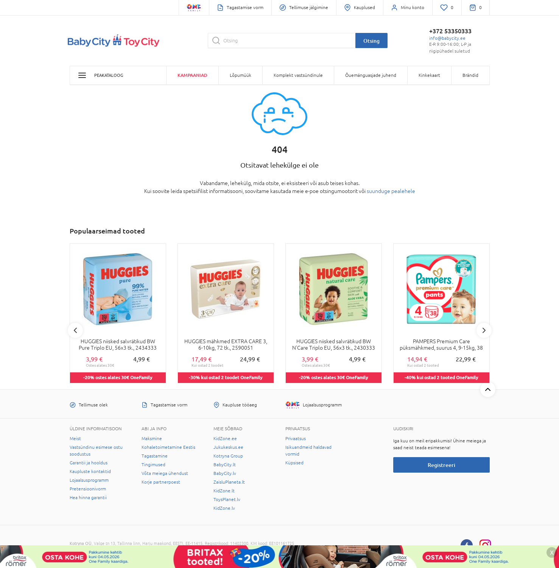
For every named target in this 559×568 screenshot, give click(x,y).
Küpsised (294, 462)
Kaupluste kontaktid (90, 471)
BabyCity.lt (224, 464)
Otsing (371, 40)
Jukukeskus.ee (228, 447)
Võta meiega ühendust (165, 473)
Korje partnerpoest (161, 482)
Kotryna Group (228, 456)
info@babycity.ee (447, 38)
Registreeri (441, 465)
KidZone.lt (224, 490)
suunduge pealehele (391, 191)
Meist (75, 438)
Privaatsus (295, 438)
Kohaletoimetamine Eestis (168, 447)
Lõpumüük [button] (240, 75)
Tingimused (153, 464)
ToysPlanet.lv (226, 499)
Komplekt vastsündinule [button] (298, 75)
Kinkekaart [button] (429, 75)
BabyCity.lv (224, 473)
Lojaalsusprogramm (89, 480)
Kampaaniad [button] (192, 75)
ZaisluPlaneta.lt (229, 482)
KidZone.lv (224, 508)
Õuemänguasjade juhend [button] (370, 75)
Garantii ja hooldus (88, 462)
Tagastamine (155, 456)
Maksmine (152, 438)
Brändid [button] (470, 75)
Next (484, 330)
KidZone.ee (225, 438)
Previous (75, 330)
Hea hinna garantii (88, 497)
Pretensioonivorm (88, 489)
